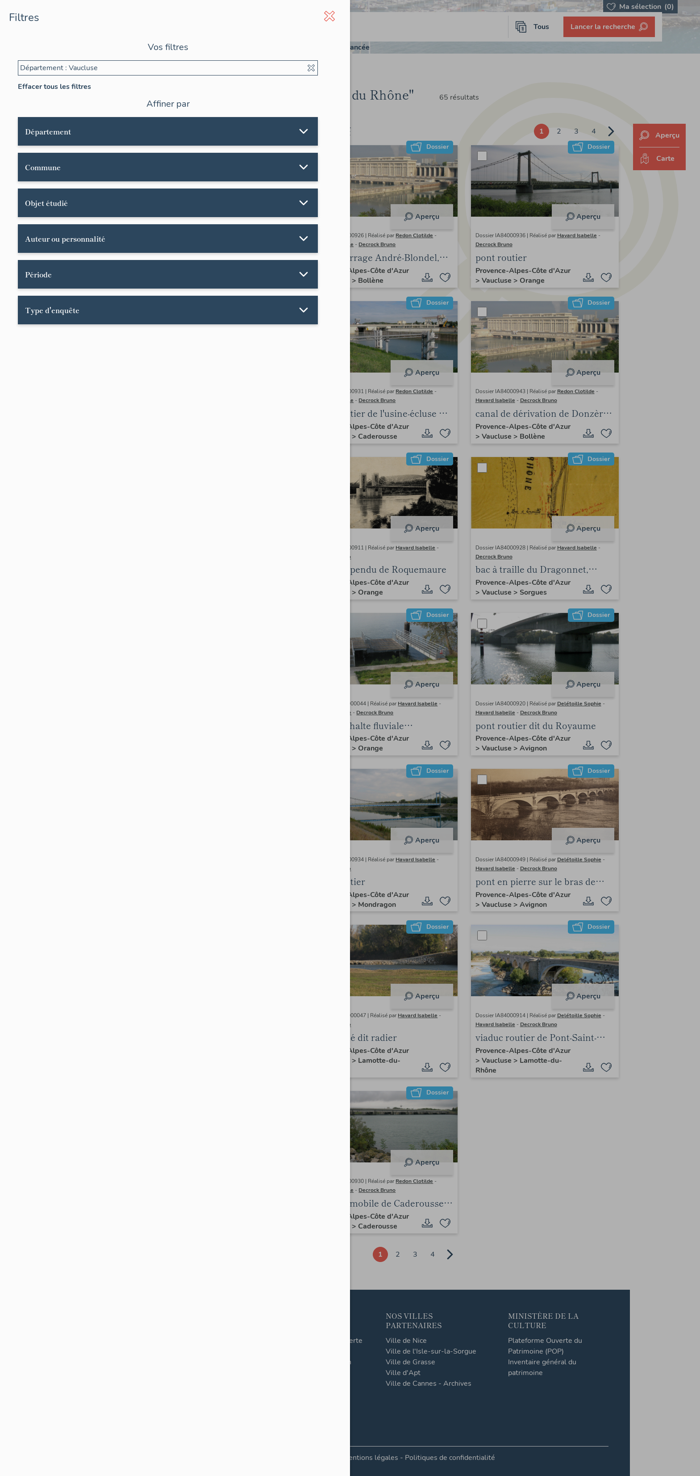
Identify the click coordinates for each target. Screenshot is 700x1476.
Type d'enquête (52, 310)
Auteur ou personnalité (65, 238)
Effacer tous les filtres (54, 87)
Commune (43, 167)
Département (48, 131)
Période (38, 274)
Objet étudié (46, 202)
